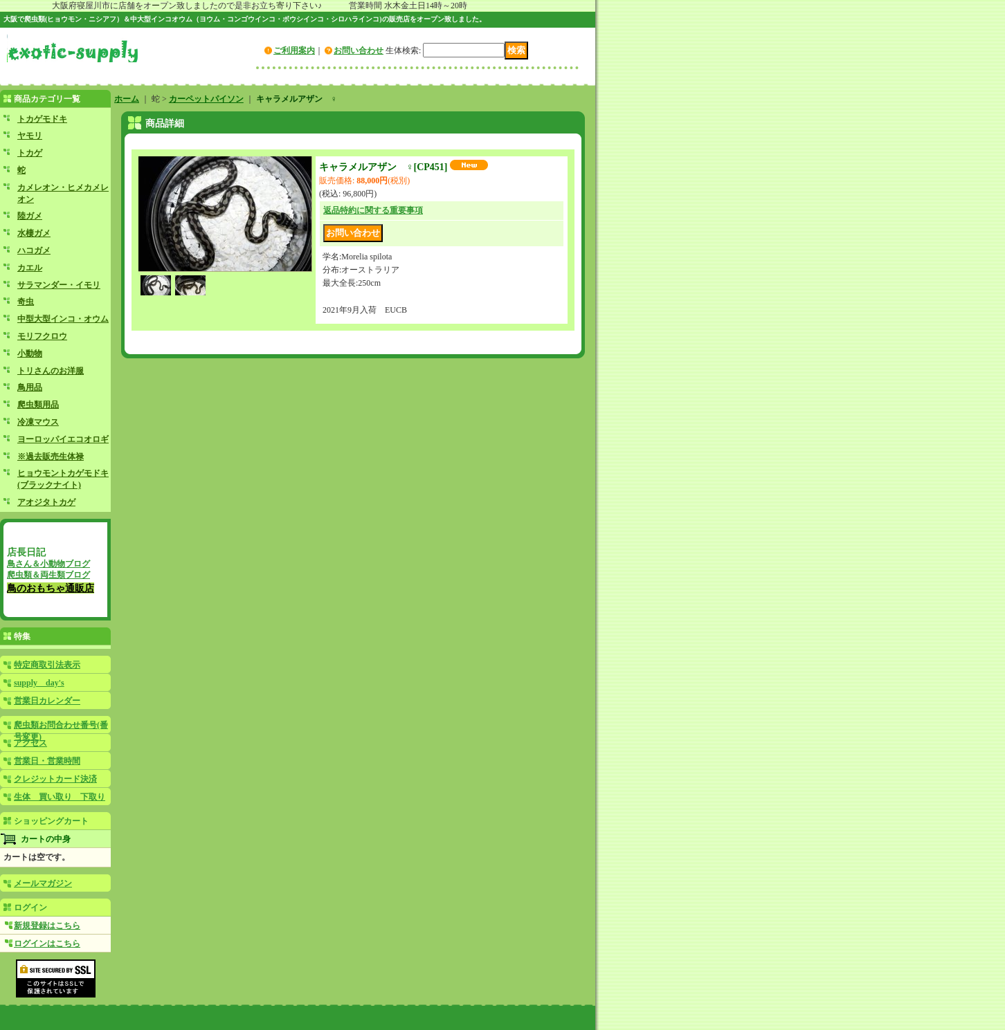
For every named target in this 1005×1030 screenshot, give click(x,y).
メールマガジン (43, 883)
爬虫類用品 (38, 405)
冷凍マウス (38, 422)
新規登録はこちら (47, 925)
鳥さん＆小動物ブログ (48, 564)
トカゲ (29, 153)
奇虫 (25, 301)
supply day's (39, 683)
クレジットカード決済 (55, 779)
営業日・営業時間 (47, 761)
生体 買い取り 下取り (59, 797)
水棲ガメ (34, 233)
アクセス (30, 743)
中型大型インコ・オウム (63, 319)
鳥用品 (29, 387)
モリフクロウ (42, 336)
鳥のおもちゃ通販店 (50, 588)
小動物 (29, 353)
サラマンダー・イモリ (58, 285)
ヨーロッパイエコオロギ (63, 439)
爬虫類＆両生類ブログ (48, 575)
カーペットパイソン (206, 99)
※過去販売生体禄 (50, 456)
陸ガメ (29, 216)
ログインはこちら (47, 943)
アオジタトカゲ (46, 502)
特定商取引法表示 (47, 665)
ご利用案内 (294, 50)
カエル (29, 268)
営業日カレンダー (47, 701)
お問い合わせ (358, 50)
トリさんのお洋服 (50, 371)
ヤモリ (29, 135)
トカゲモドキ (42, 119)
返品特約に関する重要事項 (373, 210)
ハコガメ (34, 250)
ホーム (126, 99)
